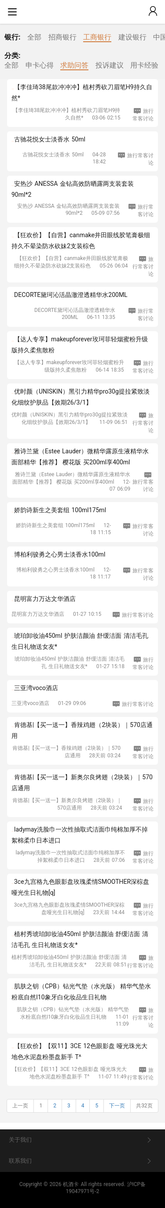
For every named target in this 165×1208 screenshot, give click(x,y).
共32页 (144, 1106)
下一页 (117, 1106)
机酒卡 (71, 1184)
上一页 (20, 1106)
